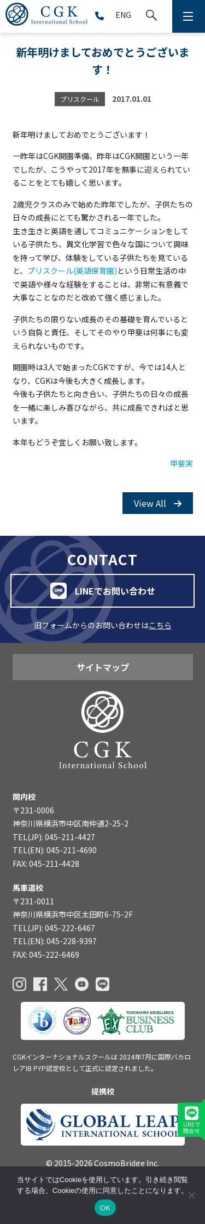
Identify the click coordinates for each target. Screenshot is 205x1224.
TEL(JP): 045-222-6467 (54, 927)
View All (157, 503)
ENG (123, 14)
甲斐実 (181, 463)
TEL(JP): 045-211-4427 (54, 836)
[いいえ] (191, 1195)
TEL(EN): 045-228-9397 (55, 940)
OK (105, 1208)
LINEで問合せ (191, 1120)
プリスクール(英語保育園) (72, 270)
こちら (160, 625)
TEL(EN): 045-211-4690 (55, 849)
